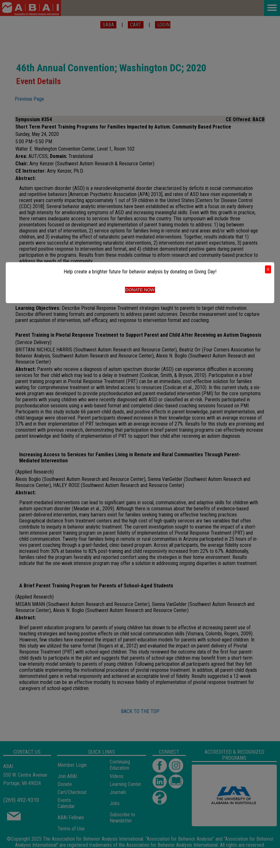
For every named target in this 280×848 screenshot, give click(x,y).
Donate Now (140, 289)
